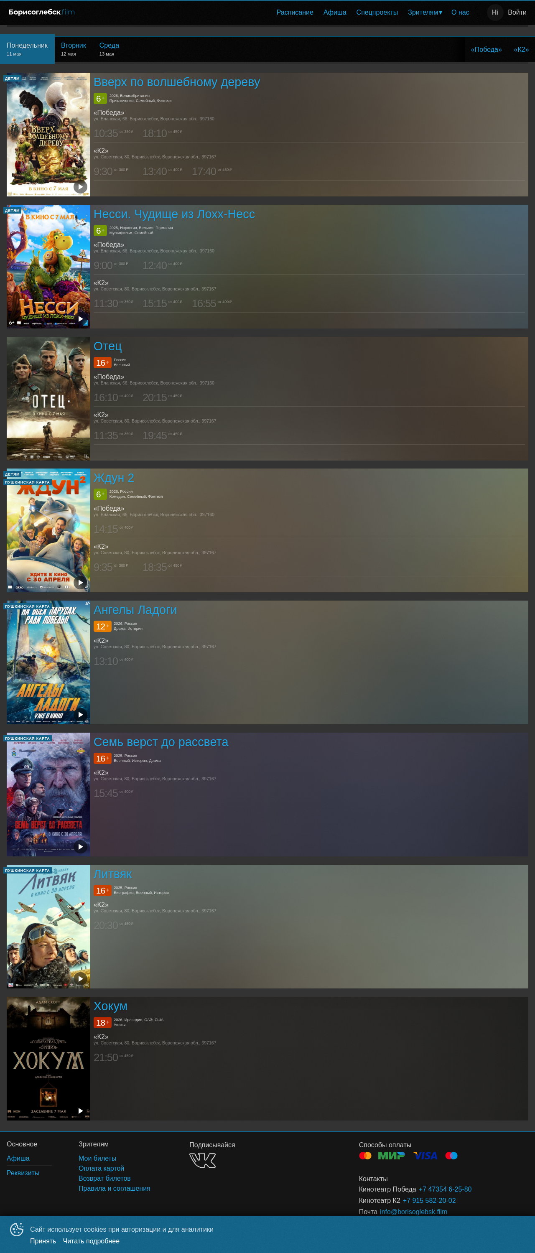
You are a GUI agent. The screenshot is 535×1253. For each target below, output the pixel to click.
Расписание (295, 12)
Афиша (335, 12)
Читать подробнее (91, 1241)
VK (202, 1160)
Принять (43, 1241)
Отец (108, 346)
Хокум (111, 1006)
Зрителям (423, 12)
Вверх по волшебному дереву (177, 82)
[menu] (279, 12)
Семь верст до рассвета (161, 742)
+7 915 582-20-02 (429, 1200)
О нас (460, 12)
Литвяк (113, 874)
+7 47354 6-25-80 (445, 1189)
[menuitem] (295, 12)
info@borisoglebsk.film (413, 1211)
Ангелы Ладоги (135, 609)
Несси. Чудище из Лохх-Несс (174, 214)
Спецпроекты (377, 12)
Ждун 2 (114, 478)
